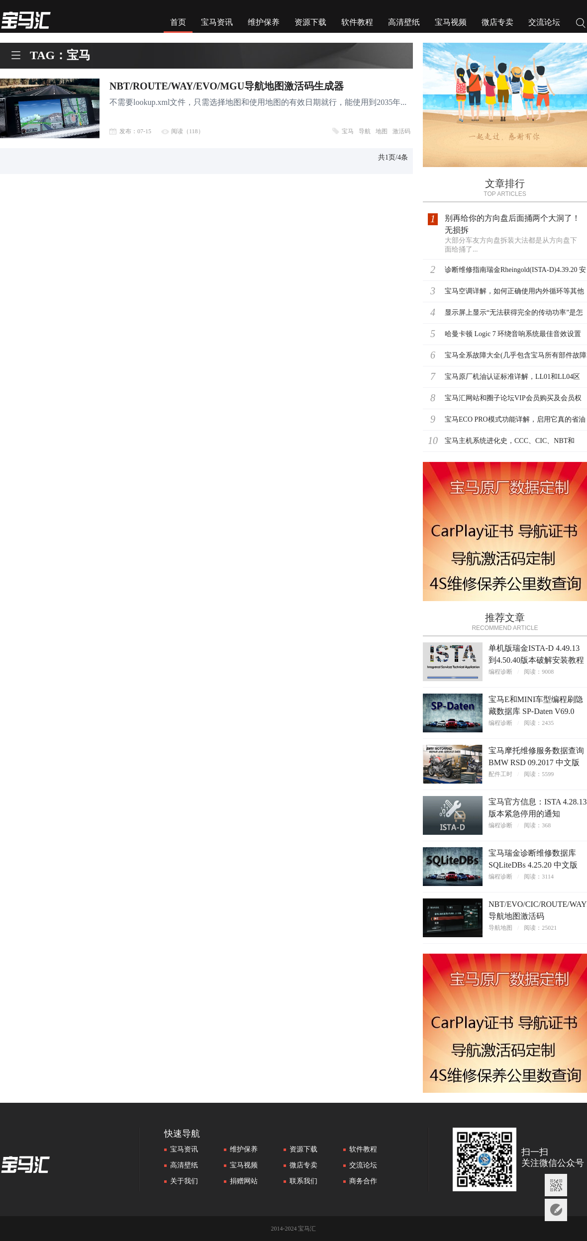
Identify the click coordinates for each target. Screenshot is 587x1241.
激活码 (401, 131)
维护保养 (264, 22)
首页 (178, 22)
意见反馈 (556, 1210)
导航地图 (500, 927)
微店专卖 (497, 22)
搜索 (581, 24)
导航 (365, 131)
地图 (382, 131)
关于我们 (184, 1181)
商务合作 (363, 1181)
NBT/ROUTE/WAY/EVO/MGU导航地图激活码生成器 (226, 86)
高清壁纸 (404, 22)
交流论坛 (544, 22)
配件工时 (500, 774)
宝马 (348, 131)
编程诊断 (500, 671)
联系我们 (303, 1181)
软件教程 (357, 22)
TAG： (48, 55)
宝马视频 (451, 22)
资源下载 (310, 22)
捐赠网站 (244, 1181)
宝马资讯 (217, 22)
